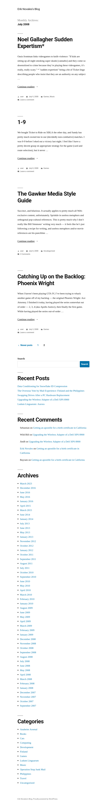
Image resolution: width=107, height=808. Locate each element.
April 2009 (25, 621)
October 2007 (26, 701)
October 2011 (26, 554)
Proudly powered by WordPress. (45, 799)
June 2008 (25, 665)
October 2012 (26, 545)
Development (26, 747)
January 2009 (26, 634)
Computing (25, 742)
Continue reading (27, 86)
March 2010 (26, 594)
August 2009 (26, 608)
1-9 (21, 122)
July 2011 (25, 568)
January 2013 (26, 536)
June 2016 (25, 492)
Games (46, 97)
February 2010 (27, 599)
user (22, 97)
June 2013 (25, 528)
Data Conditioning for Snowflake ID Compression (42, 386)
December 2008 (28, 639)
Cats (22, 738)
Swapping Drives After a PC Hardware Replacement (43, 395)
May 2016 (25, 497)
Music (52, 97)
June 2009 (25, 612)
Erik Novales (26, 448)
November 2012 (28, 541)
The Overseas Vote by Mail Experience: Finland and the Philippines (50, 390)
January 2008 (26, 688)
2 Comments (25, 254)
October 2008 (26, 648)
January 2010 (26, 603)
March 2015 (26, 510)
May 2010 (25, 585)
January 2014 (26, 519)
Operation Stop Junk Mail (32, 769)
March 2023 (26, 483)
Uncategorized (49, 251)
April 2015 (25, 505)
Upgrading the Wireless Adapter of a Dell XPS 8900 (43, 399)
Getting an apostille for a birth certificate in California (59, 427)
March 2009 (26, 625)
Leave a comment (27, 100)
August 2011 (26, 563)
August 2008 (26, 656)
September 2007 (28, 705)
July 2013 (25, 523)
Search (21, 358)
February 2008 (27, 683)
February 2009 (27, 630)
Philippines (25, 773)
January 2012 (26, 550)
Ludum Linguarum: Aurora (31, 404)
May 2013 (25, 532)
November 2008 (28, 643)
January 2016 (26, 501)
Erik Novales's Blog (28, 9)
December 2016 (28, 488)
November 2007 (28, 696)
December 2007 (28, 692)
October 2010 (26, 572)
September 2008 (28, 652)
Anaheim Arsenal (28, 729)
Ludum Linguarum (29, 760)
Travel (23, 778)
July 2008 (25, 661)
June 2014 (25, 514)
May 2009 (25, 617)
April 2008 (25, 674)
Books (23, 733)
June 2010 (25, 581)
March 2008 (26, 679)
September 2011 (28, 559)
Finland (24, 751)
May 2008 (25, 670)
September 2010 (28, 576)
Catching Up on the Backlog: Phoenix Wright (51, 279)
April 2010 (25, 590)
